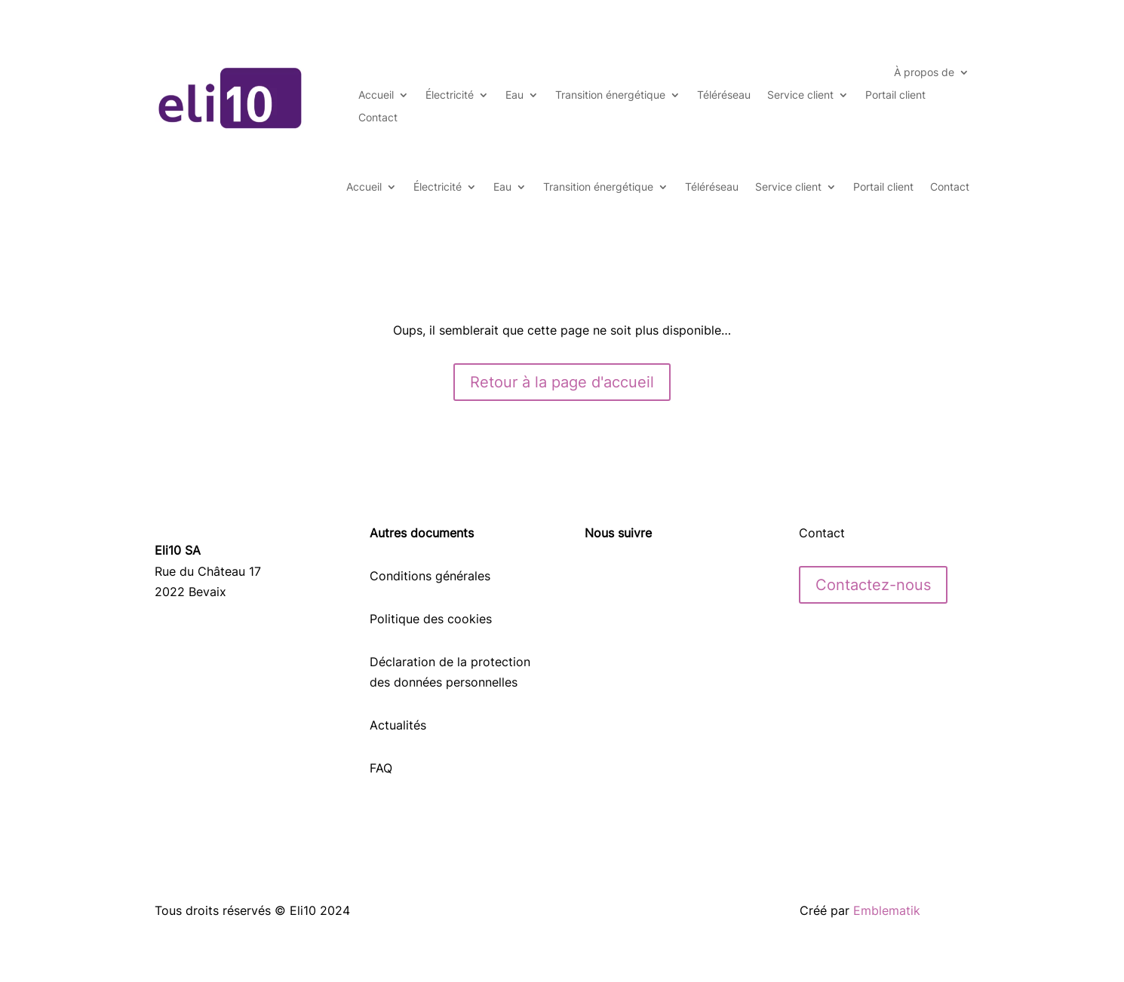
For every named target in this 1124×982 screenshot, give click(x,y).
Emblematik (886, 910)
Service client (800, 95)
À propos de (924, 72)
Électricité (449, 95)
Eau (514, 95)
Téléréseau (724, 95)
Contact (378, 118)
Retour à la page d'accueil (562, 382)
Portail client (895, 95)
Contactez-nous (873, 585)
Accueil (376, 95)
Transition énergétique (610, 95)
